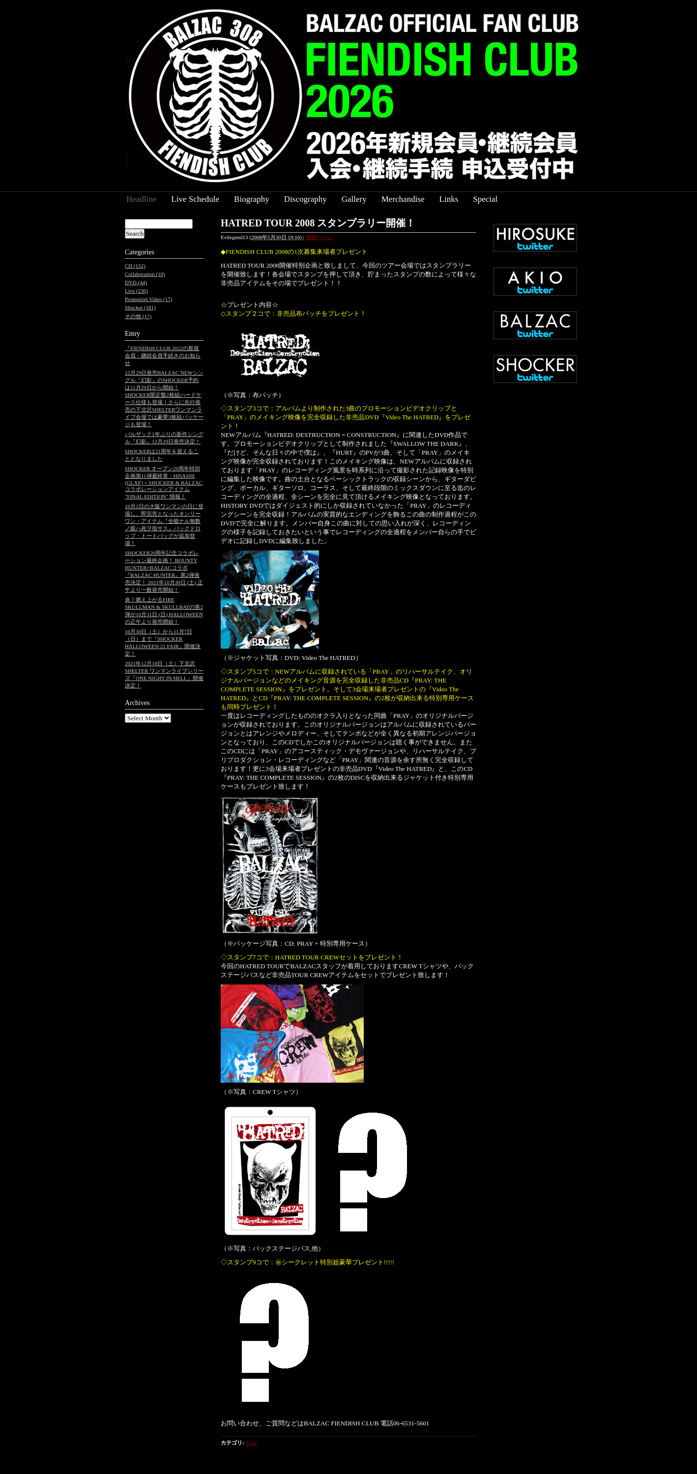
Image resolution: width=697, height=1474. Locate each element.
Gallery (354, 199)
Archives (137, 703)
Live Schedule (195, 199)
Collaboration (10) (145, 274)
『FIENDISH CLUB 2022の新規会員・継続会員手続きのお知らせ (163, 355)
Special (485, 199)
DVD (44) (136, 282)
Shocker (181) (140, 307)
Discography (305, 199)
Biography (251, 199)
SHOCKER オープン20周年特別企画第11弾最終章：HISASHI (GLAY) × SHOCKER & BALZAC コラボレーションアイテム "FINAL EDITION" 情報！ (164, 482)
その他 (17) (138, 316)
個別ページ (319, 237)
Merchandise (403, 199)
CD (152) (135, 266)
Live (252, 1443)
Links (449, 199)
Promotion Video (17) (148, 299)
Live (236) (136, 291)
